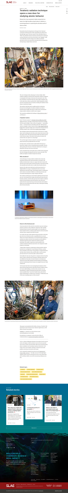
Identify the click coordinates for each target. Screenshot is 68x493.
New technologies (34, 468)
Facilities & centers (45, 453)
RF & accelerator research (34, 376)
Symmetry (54, 456)
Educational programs (54, 460)
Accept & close (58, 490)
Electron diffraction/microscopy (36, 371)
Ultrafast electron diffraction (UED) (32, 374)
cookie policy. (41, 490)
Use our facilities (43, 468)
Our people (32, 456)
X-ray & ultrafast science (35, 465)
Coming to (9, 443)
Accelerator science (40, 369)
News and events (51, 6)
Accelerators (23, 369)
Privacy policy (38, 479)
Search (60, 1)
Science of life (33, 471)
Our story (32, 454)
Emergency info (29, 484)
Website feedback (33, 480)
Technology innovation (24, 376)
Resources (32, 460)
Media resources (53, 457)
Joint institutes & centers (44, 456)
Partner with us (43, 465)
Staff (33, 479)
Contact (8, 445)
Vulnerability (50, 479)
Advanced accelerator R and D (25, 371)
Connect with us (33, 461)
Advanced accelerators (34, 467)
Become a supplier (43, 467)
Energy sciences (33, 472)
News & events (54, 453)
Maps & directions (23, 484)
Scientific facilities (43, 454)
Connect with (9, 444)
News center (57, 6)
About (32, 453)
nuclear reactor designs (40, 129)
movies (42, 37)
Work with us (43, 464)
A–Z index (56, 479)
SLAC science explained (34, 474)
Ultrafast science (42, 374)
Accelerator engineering (30, 369)
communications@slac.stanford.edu (36, 336)
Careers (34, 484)
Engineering (22, 374)
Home (47, 6)
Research (33, 464)
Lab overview (33, 457)
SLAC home (18, 484)
